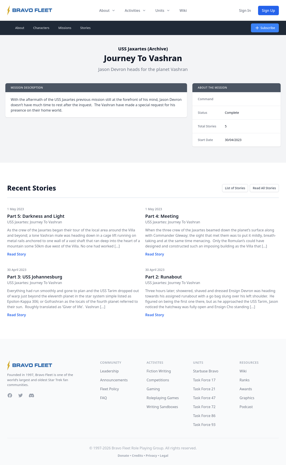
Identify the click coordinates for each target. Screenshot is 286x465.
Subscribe (265, 27)
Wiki (183, 10)
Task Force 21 (204, 388)
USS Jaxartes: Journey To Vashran (34, 222)
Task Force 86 (204, 415)
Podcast (246, 406)
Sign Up (268, 10)
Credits (137, 455)
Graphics (247, 397)
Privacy (151, 455)
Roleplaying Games (163, 397)
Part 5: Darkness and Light (35, 216)
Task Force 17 (204, 380)
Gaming (153, 388)
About (19, 28)
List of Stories (235, 188)
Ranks (245, 380)
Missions (64, 28)
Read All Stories (264, 188)
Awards (246, 388)
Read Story (16, 254)
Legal (164, 455)
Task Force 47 (204, 397)
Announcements (114, 380)
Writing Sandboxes (162, 406)
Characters (41, 28)
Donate (123, 455)
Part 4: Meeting (162, 216)
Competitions (158, 380)
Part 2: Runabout (163, 277)
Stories (85, 28)
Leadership (109, 371)
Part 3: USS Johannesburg (34, 277)
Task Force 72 (204, 406)
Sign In (245, 10)
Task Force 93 (204, 424)
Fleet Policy (109, 388)
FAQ (103, 397)
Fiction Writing (159, 371)
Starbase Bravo (205, 371)
